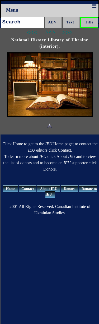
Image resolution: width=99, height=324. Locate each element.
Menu (12, 10)
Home (10, 189)
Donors (69, 189)
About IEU (48, 189)
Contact (27, 189)
